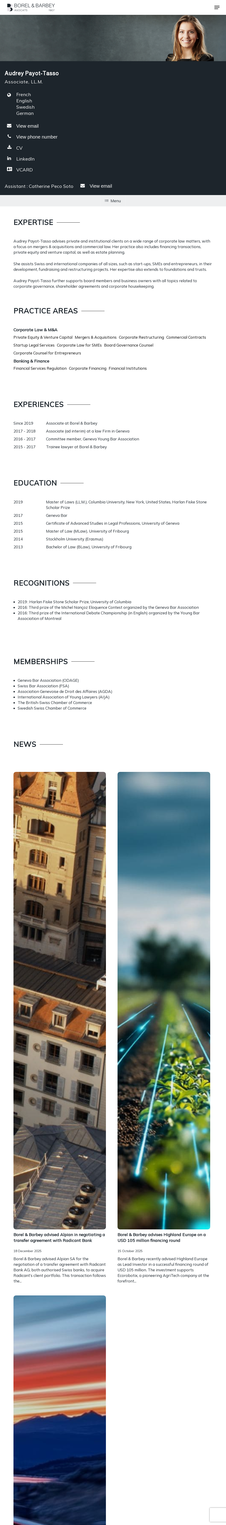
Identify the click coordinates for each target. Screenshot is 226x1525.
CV (14, 148)
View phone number (37, 136)
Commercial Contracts (186, 337)
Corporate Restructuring (141, 337)
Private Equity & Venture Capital (42, 337)
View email (27, 126)
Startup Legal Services (34, 345)
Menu (113, 200)
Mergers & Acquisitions (96, 337)
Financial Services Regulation (40, 368)
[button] (216, 7)
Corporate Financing (87, 368)
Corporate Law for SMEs (79, 345)
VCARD (19, 169)
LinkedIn (20, 159)
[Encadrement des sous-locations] (59, 1258)
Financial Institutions (128, 368)
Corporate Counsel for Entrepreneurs (47, 352)
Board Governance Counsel (128, 345)
